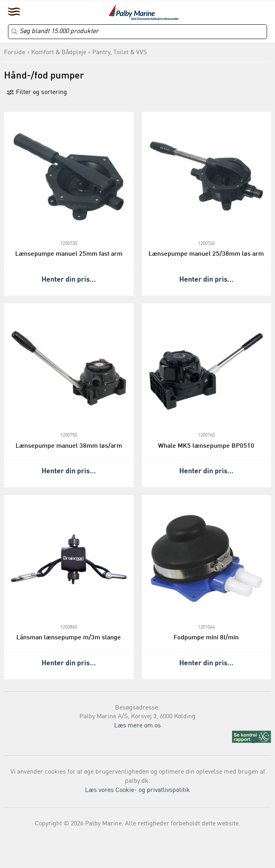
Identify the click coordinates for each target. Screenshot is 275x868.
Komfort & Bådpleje (58, 52)
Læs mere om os (137, 726)
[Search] (137, 31)
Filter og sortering (36, 92)
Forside (14, 52)
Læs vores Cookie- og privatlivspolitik (137, 790)
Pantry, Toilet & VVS (119, 52)
